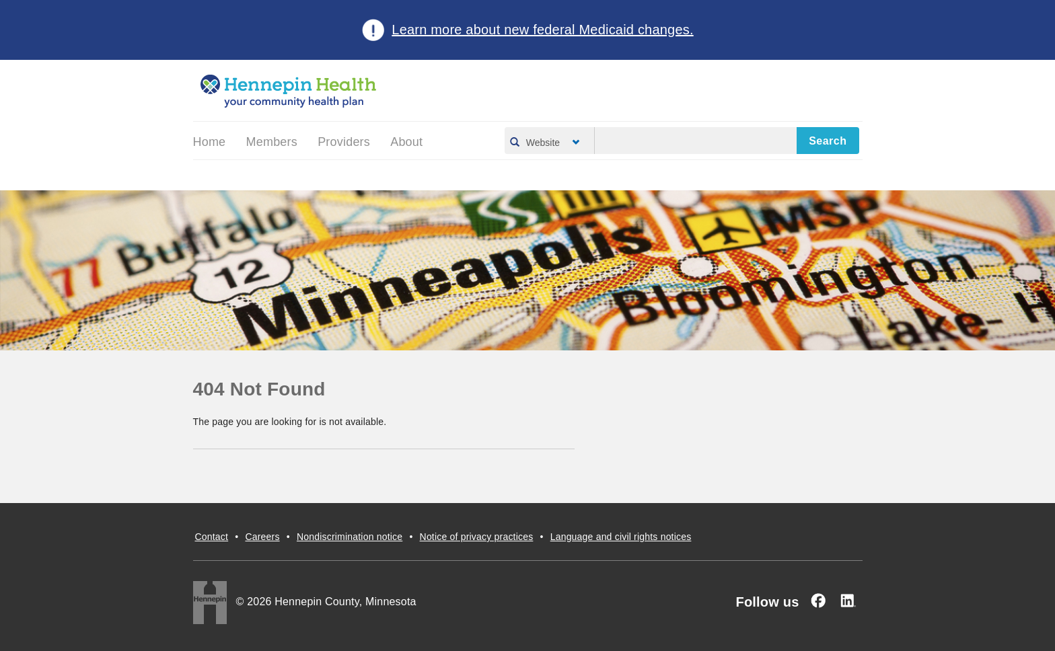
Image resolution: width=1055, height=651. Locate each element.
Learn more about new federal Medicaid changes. (542, 29)
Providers (344, 142)
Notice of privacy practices (477, 536)
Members (271, 142)
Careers (262, 536)
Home (209, 142)
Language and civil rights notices (621, 536)
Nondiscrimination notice (349, 536)
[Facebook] (818, 600)
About (406, 142)
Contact (212, 536)
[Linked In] (848, 600)
